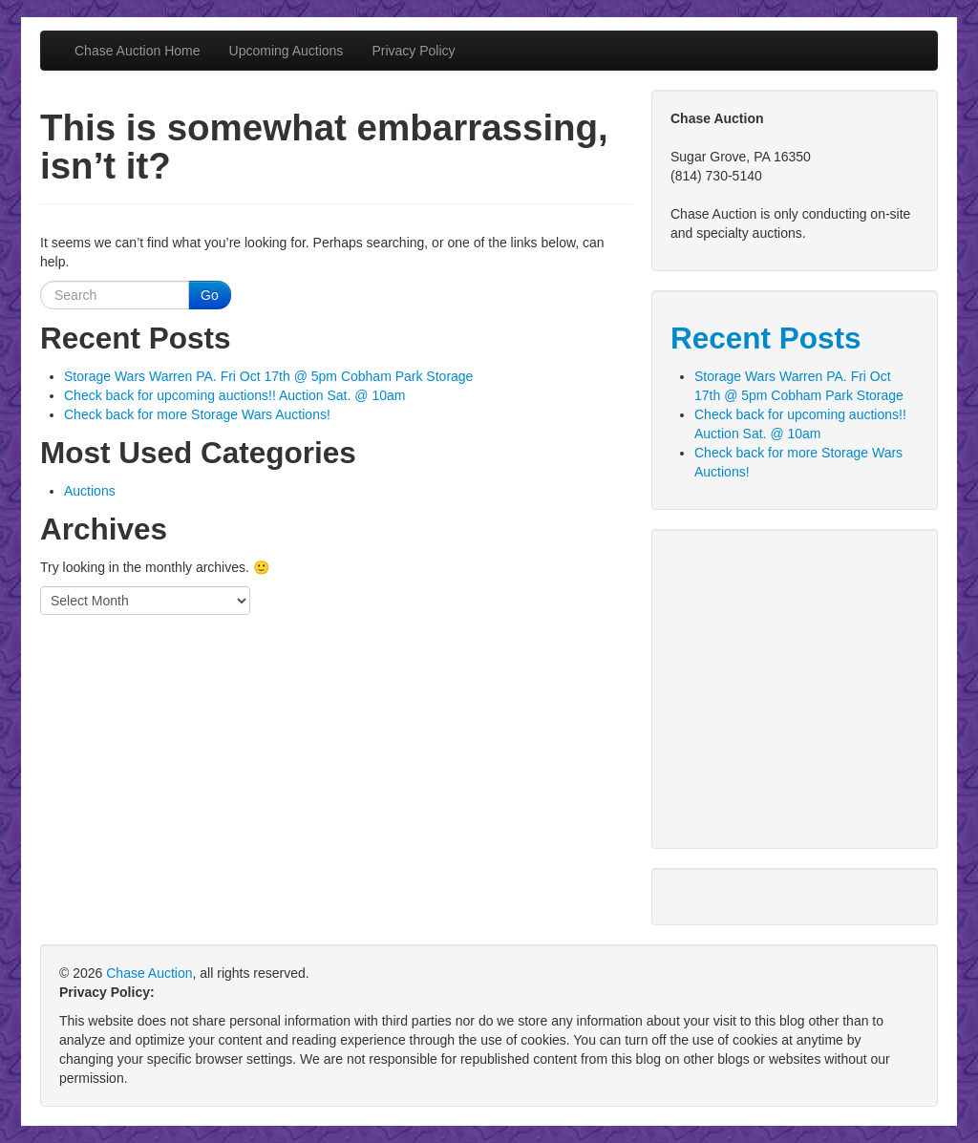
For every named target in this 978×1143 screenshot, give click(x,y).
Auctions (90, 490)
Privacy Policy (413, 50)
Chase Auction (149, 973)
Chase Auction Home (137, 50)
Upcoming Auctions (286, 50)
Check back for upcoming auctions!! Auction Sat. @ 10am (234, 395)
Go (210, 295)
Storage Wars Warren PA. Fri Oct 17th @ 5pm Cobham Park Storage (268, 376)
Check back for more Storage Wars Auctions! (197, 414)
